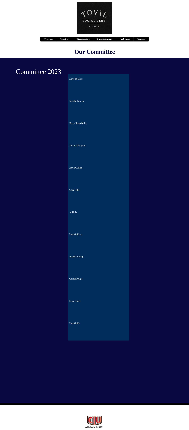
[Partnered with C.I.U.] (94, 420)
